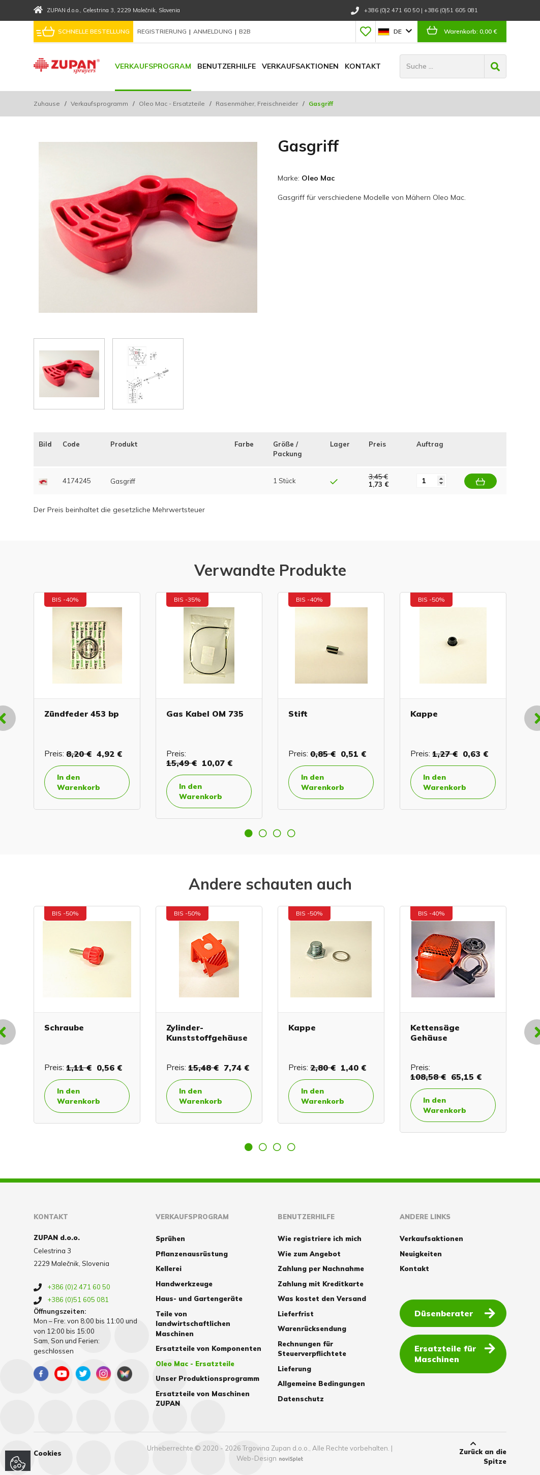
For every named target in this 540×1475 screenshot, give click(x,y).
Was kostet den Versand (322, 1298)
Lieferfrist (296, 1314)
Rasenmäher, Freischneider (257, 103)
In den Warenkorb (78, 782)
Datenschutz (301, 1399)
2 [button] (263, 833)
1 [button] (249, 833)
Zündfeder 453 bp (81, 714)
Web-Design (256, 1458)
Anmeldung (213, 31)
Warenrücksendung (312, 1328)
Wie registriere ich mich (320, 1238)
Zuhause (47, 103)
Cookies (48, 1453)
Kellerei (169, 1268)
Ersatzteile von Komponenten (208, 1348)
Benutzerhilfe (226, 66)
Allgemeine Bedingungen (321, 1383)
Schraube (64, 1027)
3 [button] (277, 833)
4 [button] (291, 833)
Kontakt (363, 66)
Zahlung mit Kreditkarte (321, 1284)
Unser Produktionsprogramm (207, 1378)
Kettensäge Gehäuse (435, 1032)
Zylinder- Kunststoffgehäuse (207, 1032)
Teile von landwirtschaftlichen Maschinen (193, 1324)
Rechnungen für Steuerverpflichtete (312, 1349)
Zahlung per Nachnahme (321, 1268)
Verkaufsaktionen (300, 66)
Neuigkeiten (421, 1254)
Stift (298, 714)
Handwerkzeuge (184, 1284)
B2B (245, 31)
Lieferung (294, 1369)
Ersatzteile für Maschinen (454, 1353)
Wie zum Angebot (309, 1254)
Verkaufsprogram (153, 66)
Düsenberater (454, 1312)
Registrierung (162, 31)
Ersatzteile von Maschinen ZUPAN (203, 1399)
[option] (87, 701)
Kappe (424, 714)
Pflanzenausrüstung (192, 1254)
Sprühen (170, 1238)
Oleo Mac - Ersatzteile (172, 103)
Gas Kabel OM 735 (205, 714)
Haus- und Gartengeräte (199, 1298)
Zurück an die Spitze (473, 1453)
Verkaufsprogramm (99, 103)
